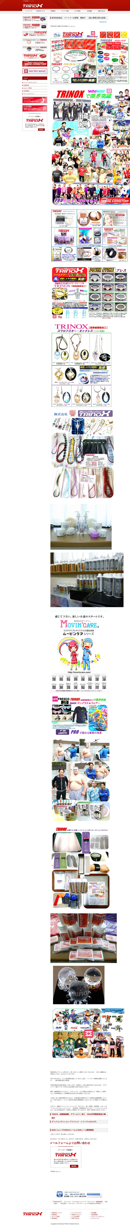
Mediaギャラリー (76, 1214)
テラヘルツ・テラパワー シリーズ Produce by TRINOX (84, 1203)
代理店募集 (94, 1214)
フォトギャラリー (29, 93)
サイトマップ (95, 1218)
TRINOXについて (57, 1212)
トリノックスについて (30, 82)
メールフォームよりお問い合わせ (70, 1143)
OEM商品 (26, 91)
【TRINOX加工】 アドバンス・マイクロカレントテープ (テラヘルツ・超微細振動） (78, 1201)
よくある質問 (75, 1216)
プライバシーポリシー (97, 1216)
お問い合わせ (75, 1218)
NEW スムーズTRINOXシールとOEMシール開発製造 (73, 1130)
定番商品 (26, 85)
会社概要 (93, 1212)
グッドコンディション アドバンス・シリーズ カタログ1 (74, 1122)
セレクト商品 (28, 88)
